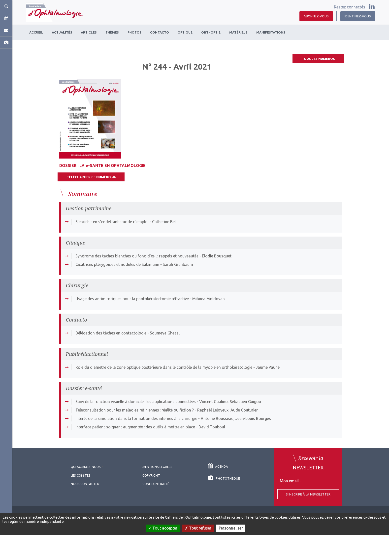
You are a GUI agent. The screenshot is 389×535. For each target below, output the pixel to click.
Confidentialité (155, 484)
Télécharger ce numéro (91, 177)
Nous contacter (85, 484)
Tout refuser (198, 528)
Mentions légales (157, 466)
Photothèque (224, 478)
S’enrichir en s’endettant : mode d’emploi (112, 221)
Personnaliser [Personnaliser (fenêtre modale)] (231, 528)
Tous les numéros (318, 58)
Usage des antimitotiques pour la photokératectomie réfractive (132, 298)
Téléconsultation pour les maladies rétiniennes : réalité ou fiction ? (134, 410)
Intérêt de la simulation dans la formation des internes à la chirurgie (136, 418)
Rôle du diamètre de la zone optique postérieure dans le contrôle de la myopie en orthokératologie (163, 367)
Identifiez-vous (358, 16)
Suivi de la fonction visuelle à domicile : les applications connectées (135, 401)
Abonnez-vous (316, 16)
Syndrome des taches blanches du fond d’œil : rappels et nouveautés (136, 256)
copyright (151, 475)
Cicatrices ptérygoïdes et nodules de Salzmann (117, 264)
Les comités (81, 475)
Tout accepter (162, 528)
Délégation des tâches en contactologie (110, 333)
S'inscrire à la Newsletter (308, 494)
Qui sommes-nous (86, 466)
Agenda (218, 466)
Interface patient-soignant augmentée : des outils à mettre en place (135, 427)
